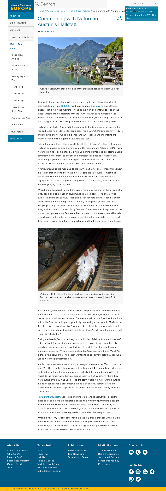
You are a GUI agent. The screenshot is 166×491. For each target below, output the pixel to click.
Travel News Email (77, 450)
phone (138, 452)
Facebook (131, 471)
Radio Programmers (108, 453)
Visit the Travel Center (48, 464)
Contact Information (17, 450)
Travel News (18, 93)
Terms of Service (69, 488)
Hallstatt (65, 106)
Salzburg (96, 106)
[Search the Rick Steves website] (70, 4)
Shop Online (16, 138)
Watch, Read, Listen (56, 10)
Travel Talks (17, 86)
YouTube (145, 471)
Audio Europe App (21, 118)
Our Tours (15, 29)
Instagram (138, 471)
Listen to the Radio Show (18, 109)
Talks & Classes (45, 460)
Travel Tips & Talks (20, 37)
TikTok (152, 471)
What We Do (13, 453)
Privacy (84, 488)
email (131, 452)
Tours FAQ (42, 453)
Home (41, 10)
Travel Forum (16, 131)
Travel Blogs (18, 100)
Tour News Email (76, 453)
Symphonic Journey (108, 460)
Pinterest (131, 479)
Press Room (104, 464)
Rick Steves (47, 31)
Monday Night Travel (18, 78)
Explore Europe (18, 22)
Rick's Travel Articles (79, 10)
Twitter (138, 479)
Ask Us (41, 457)
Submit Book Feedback (49, 471)
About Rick (15, 15)
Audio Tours (18, 124)
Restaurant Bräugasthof (50, 396)
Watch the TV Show (18, 67)
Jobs (9, 467)
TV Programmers (107, 450)
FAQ (39, 450)
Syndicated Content (108, 457)
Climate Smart (14, 464)
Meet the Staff (14, 457)
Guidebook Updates (48, 467)
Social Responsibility (18, 460)
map (145, 452)
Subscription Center (78, 457)
